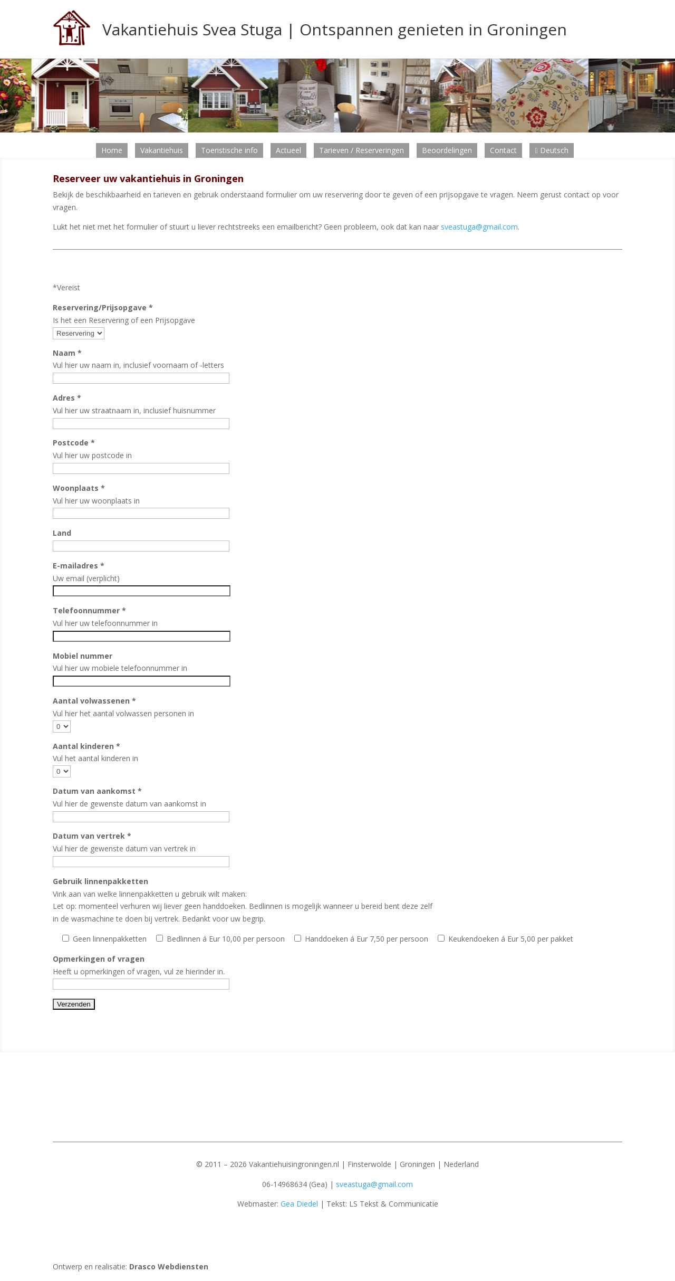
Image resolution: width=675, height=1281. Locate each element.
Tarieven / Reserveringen (361, 150)
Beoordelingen (447, 150)
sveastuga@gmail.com (479, 227)
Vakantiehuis (161, 150)
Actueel (288, 150)
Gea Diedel (299, 1204)
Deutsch (551, 150)
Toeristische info (229, 150)
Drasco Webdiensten (168, 1266)
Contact (503, 150)
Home (111, 150)
